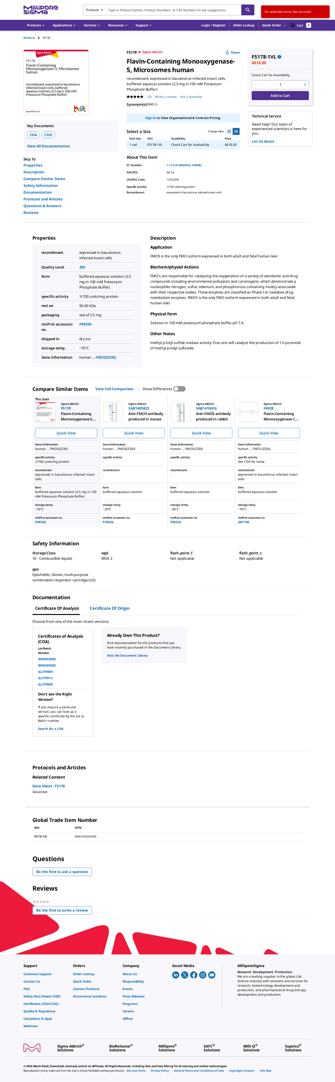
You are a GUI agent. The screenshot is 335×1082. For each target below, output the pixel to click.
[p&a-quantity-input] (280, 84)
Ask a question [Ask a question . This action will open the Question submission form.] (191, 96)
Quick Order (271, 25)
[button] (213, 25)
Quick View (66, 433)
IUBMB (196, 165)
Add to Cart (280, 95)
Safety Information (40, 185)
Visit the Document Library (127, 655)
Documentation (37, 192)
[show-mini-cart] (300, 25)
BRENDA (184, 165)
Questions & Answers (42, 205)
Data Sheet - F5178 (48, 786)
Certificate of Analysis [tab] (57, 608)
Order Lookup (244, 25)
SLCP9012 (45, 678)
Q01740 (243, 522)
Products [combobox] (92, 10)
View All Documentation (48, 146)
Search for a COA (51, 729)
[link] (45, 973)
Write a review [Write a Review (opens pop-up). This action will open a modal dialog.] (166, 96)
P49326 (85, 324)
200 (82, 267)
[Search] (247, 10)
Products (29, 38)
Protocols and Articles (43, 199)
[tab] (33, 37)
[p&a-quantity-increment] (305, 84)
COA (33, 134)
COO (48, 134)
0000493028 (47, 659)
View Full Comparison (114, 389)
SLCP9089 (45, 671)
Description (33, 172)
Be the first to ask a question (62, 871)
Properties (32, 165)
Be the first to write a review (64, 911)
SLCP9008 (45, 684)
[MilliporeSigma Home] (40, 10)
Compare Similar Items (44, 178)
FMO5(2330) (106, 357)
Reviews (31, 212)
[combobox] (168, 10)
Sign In (150, 118)
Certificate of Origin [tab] (110, 608)
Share (233, 52)
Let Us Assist (263, 141)
